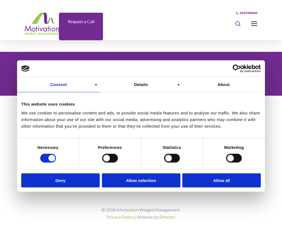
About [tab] (224, 84)
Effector (167, 216)
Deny (60, 180)
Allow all (221, 180)
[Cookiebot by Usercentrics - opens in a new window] (237, 69)
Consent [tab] (58, 84)
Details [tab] (141, 84)
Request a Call (81, 21)
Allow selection (141, 180)
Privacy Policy (120, 216)
